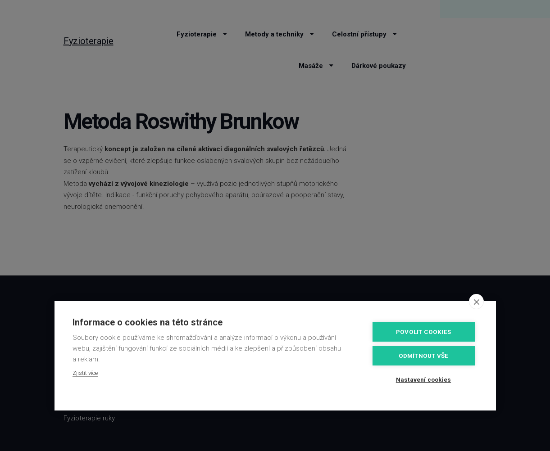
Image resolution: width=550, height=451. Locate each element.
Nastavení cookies (423, 379)
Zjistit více (85, 373)
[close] (476, 301)
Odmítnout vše (424, 355)
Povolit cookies (423, 331)
